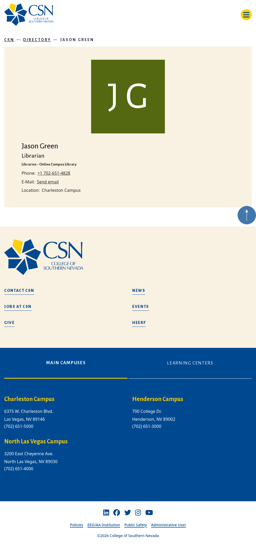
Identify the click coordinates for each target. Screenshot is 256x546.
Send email (48, 182)
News (138, 290)
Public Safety (135, 524)
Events (140, 306)
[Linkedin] (106, 513)
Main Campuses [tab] (66, 362)
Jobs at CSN (18, 306)
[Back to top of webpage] (247, 221)
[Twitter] (127, 513)
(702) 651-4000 (18, 469)
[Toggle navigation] (246, 14)
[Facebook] (116, 513)
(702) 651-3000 (146, 426)
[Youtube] (149, 513)
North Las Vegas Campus (36, 441)
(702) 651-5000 (18, 426)
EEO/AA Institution (103, 524)
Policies (76, 524)
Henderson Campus (157, 399)
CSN (9, 40)
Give (9, 322)
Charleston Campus (29, 399)
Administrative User (168, 524)
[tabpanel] (128, 437)
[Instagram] (138, 513)
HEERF (139, 322)
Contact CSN (19, 290)
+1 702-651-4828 (53, 173)
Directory (37, 40)
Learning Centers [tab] (190, 363)
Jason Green (77, 40)
